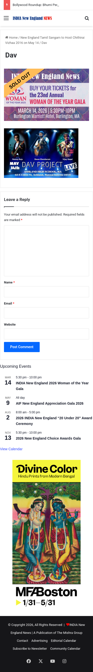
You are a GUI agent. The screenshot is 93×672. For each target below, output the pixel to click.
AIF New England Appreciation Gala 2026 (50, 403)
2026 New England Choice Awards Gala (48, 438)
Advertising (39, 641)
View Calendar (11, 449)
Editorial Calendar (63, 641)
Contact (22, 641)
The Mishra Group (69, 633)
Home (11, 37)
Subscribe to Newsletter (30, 648)
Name (9, 282)
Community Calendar (65, 648)
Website (10, 324)
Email (9, 303)
